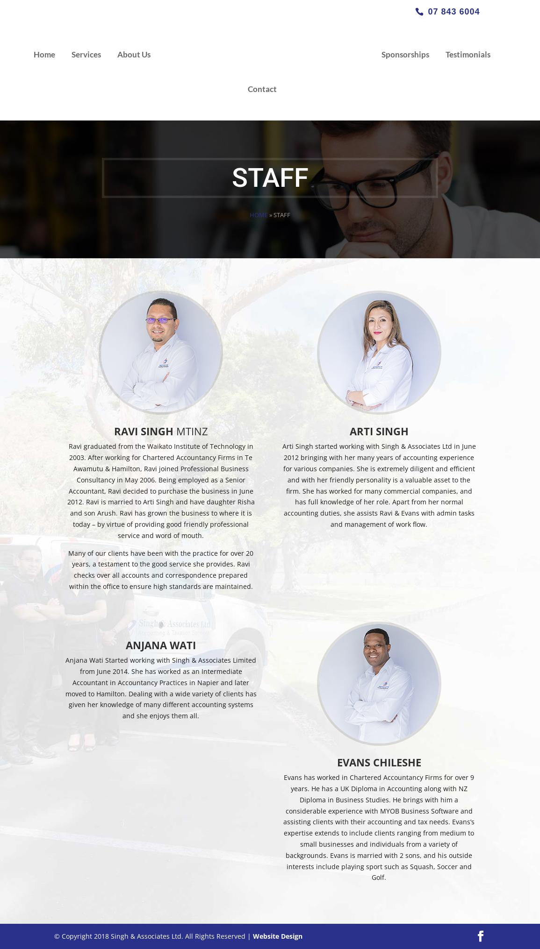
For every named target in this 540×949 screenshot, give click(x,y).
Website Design (277, 936)
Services (86, 55)
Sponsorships (405, 55)
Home (44, 55)
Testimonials (468, 55)
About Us (134, 55)
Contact (262, 90)
